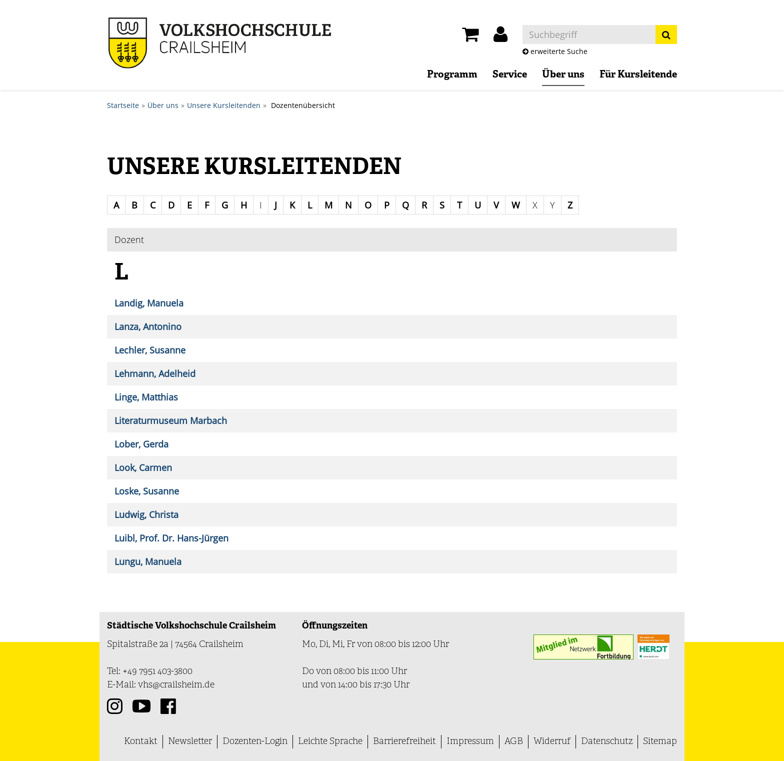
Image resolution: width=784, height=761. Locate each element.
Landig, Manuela (149, 303)
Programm (452, 75)
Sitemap (660, 742)
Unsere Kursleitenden (223, 105)
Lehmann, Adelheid (155, 374)
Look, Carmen (143, 468)
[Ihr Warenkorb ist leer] (470, 37)
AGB (513, 742)
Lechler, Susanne (150, 350)
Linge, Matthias (146, 397)
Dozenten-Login (255, 742)
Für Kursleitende (638, 75)
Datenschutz (606, 742)
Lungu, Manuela (148, 562)
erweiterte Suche (555, 51)
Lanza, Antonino (148, 326)
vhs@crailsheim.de (176, 685)
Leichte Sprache (330, 742)
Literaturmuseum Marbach (170, 420)
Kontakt (141, 742)
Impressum (470, 742)
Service (509, 75)
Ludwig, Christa (146, 514)
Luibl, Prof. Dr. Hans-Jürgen (171, 538)
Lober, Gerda (141, 444)
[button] (501, 37)
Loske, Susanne (146, 491)
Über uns (563, 75)
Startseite (123, 105)
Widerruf (552, 742)
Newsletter (190, 742)
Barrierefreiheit (404, 742)
